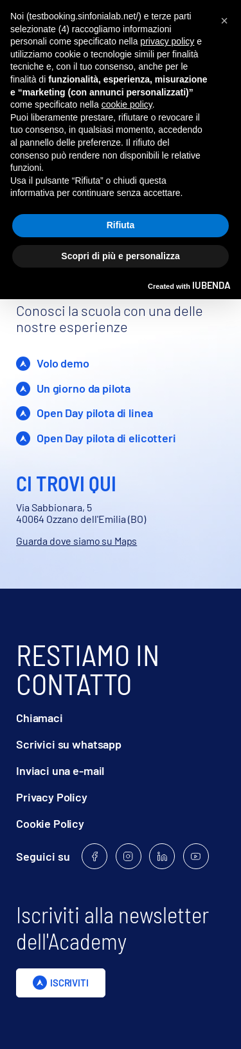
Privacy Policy (51, 797)
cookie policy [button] (127, 104)
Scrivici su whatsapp (68, 744)
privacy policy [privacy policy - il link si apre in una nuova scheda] (167, 41)
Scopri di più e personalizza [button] (120, 256)
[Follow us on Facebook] (94, 856)
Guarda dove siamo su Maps (76, 540)
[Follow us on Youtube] (196, 856)
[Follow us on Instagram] (128, 856)
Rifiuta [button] (121, 225)
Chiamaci (39, 718)
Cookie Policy (50, 823)
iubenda (211, 285)
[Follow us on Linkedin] (162, 856)
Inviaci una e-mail (60, 771)
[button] (224, 20)
